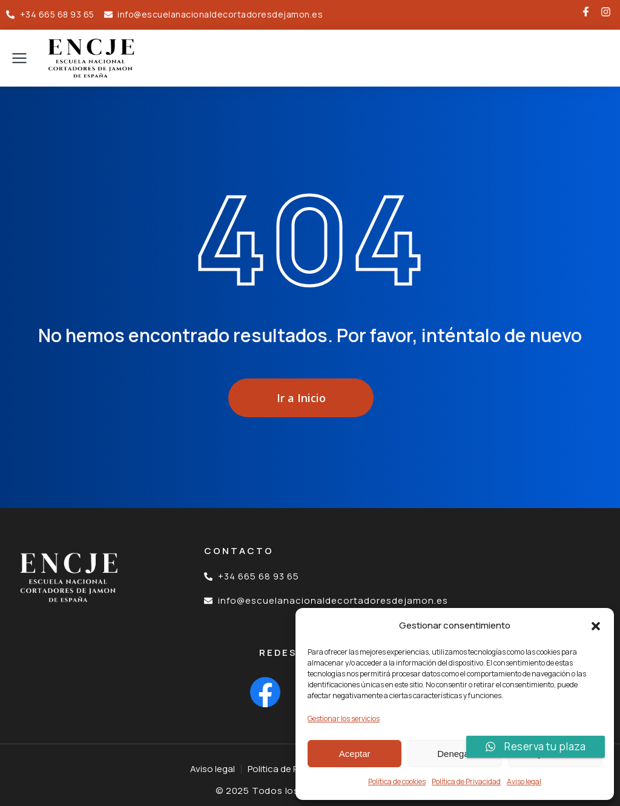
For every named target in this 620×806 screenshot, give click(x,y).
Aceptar (355, 753)
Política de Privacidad (466, 781)
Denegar (454, 753)
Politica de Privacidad (292, 768)
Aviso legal (524, 781)
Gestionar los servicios (344, 718)
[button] (596, 626)
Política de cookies (397, 781)
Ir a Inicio (301, 398)
